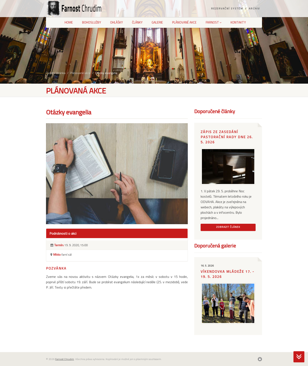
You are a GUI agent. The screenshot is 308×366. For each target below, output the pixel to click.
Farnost (213, 22)
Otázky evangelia (106, 73)
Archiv (254, 8)
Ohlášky (116, 22)
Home (69, 22)
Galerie (157, 22)
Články (137, 22)
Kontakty (238, 22)
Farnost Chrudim (64, 359)
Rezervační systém (227, 8)
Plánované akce (184, 22)
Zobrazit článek (228, 227)
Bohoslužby (91, 22)
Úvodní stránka (55, 73)
